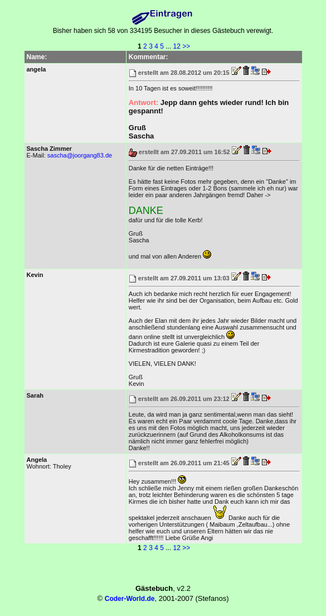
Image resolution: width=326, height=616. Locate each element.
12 (177, 46)
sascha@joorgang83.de (79, 155)
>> (186, 46)
